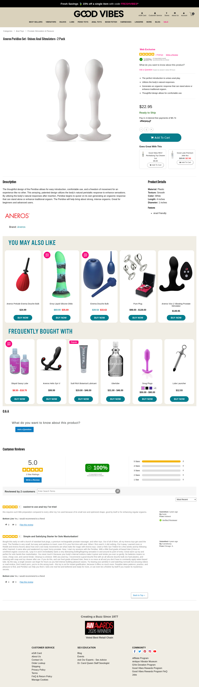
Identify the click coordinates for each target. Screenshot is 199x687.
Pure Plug (137, 303)
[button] (143, 388)
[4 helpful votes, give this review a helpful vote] (6, 582)
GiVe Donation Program (144, 664)
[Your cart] (191, 14)
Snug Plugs (147, 383)
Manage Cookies (40, 679)
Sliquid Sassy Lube (19, 383)
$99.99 (51, 390)
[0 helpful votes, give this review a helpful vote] (6, 525)
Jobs (134, 674)
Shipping (36, 666)
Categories (7, 31)
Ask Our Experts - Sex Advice (92, 659)
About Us (36, 656)
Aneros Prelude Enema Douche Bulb (23, 303)
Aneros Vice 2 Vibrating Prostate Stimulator (176, 304)
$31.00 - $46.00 (115, 390)
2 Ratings (159, 55)
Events (80, 656)
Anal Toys (20, 31)
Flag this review (26, 525)
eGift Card (37, 653)
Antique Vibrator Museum (144, 661)
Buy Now (23, 317)
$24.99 (22, 309)
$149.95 (176, 311)
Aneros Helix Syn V (51, 383)
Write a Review (172, 55)
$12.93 (179, 390)
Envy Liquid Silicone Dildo (61, 303)
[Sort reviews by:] (186, 499)
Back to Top (139, 595)
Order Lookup (38, 663)
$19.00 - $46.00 (83, 390)
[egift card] (142, 14)
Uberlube (115, 383)
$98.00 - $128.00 (137, 309)
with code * (99, 3)
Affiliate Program (140, 658)
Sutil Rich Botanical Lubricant (83, 383)
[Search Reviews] (78, 491)
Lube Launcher (179, 383)
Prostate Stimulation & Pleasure (41, 31)
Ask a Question (145, 70)
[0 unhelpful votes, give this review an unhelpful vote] (13, 525)
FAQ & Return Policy (42, 676)
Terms (35, 673)
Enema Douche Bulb (99, 303)
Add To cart (160, 137)
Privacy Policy (38, 669)
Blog (79, 653)
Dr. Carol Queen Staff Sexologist (93, 663)
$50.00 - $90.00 (147, 392)
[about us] (175, 14)
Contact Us (37, 659)
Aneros (21, 226)
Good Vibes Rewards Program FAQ (149, 671)
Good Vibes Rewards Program (147, 668)
